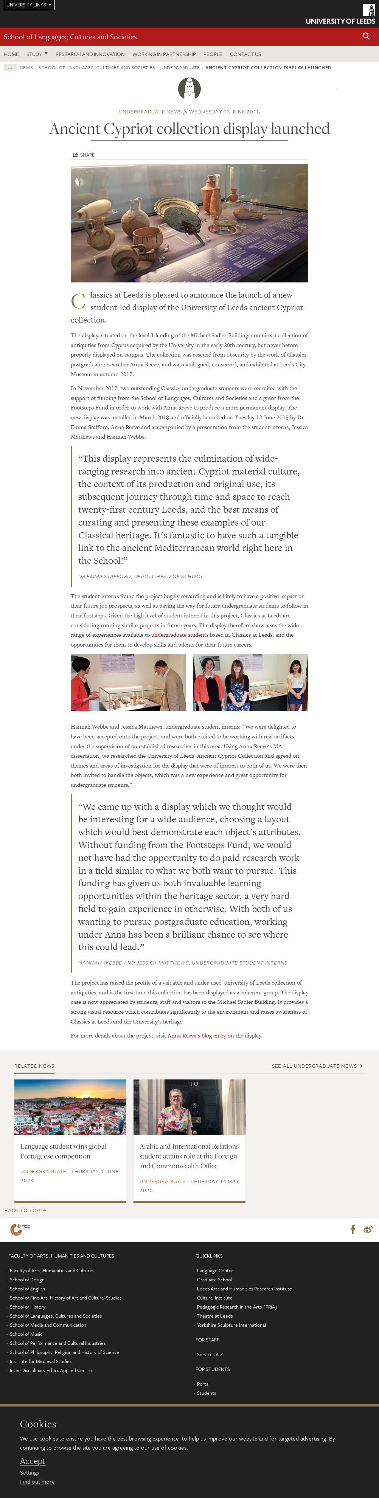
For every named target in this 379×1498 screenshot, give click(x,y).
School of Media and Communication (48, 1325)
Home (11, 54)
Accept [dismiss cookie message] (32, 1460)
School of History (27, 1307)
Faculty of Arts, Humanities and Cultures (52, 1271)
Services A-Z (210, 1354)
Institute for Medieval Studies (40, 1361)
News (26, 67)
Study (34, 54)
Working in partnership (164, 54)
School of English (27, 1289)
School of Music (26, 1334)
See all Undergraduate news (314, 1066)
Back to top (22, 1210)
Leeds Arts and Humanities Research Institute (244, 1289)
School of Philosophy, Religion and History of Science (64, 1352)
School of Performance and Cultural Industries (58, 1343)
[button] (366, 37)
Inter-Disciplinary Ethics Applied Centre (51, 1370)
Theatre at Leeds (215, 1316)
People (212, 54)
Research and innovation (90, 54)
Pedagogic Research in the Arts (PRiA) (237, 1307)
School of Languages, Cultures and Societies (70, 36)
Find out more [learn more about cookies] (37, 1481)
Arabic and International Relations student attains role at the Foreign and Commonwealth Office (189, 1156)
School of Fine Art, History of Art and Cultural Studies (65, 1298)
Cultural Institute (215, 1298)
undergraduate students (179, 635)
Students (206, 1393)
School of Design (27, 1280)
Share (87, 154)
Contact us (245, 54)
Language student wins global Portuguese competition (63, 1151)
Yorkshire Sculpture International (231, 1325)
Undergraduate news (150, 111)
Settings (29, 1472)
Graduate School (214, 1280)
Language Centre (215, 1271)
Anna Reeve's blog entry (197, 1035)
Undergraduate (180, 67)
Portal (203, 1384)
